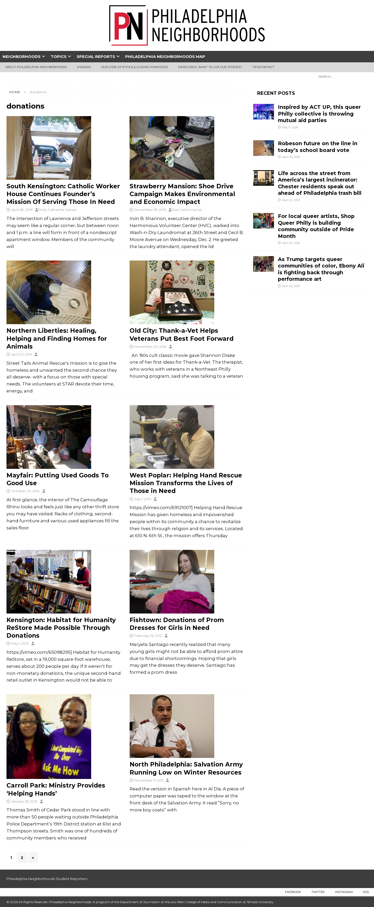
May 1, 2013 (20, 643)
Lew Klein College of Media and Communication (206, 902)
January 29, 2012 (24, 801)
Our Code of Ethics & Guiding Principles (134, 67)
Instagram (344, 892)
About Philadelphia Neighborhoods (36, 67)
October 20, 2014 (25, 491)
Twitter (318, 892)
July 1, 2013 (142, 499)
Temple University (260, 902)
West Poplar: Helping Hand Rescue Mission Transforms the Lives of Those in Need (186, 483)
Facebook (293, 892)
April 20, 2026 (291, 243)
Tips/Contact (263, 67)
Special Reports (96, 56)
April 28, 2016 (21, 210)
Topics (58, 56)
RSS (366, 892)
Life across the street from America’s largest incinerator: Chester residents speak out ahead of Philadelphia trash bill (320, 183)
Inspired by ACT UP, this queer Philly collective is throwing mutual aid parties (319, 113)
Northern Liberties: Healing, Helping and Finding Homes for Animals (56, 338)
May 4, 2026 (290, 127)
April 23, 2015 (21, 354)
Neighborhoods (22, 56)
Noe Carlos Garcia (186, 210)
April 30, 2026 (291, 157)
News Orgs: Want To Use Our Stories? (210, 67)
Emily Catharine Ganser (57, 210)
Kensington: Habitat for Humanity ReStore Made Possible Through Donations (61, 627)
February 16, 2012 (148, 635)
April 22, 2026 (291, 200)
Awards (84, 67)
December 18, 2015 (150, 210)
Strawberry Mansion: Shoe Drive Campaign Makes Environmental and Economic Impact (182, 194)
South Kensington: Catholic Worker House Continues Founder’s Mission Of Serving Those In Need (63, 194)
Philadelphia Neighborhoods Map (165, 56)
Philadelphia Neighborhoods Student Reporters (46, 879)
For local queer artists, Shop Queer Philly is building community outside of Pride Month (316, 226)
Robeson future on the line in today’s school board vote (317, 146)
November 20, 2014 (150, 346)
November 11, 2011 (148, 780)
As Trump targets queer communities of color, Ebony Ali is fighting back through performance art (321, 269)
